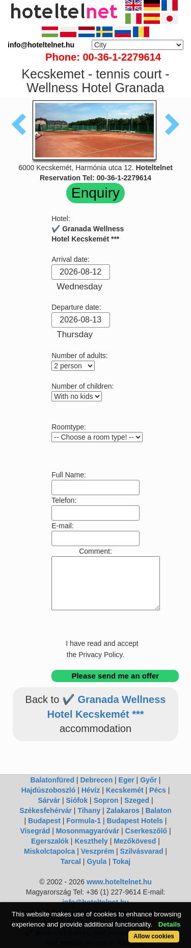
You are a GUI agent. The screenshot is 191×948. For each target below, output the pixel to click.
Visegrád (35, 831)
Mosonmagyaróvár (87, 831)
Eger (126, 780)
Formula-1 (83, 821)
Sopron (106, 800)
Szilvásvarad (141, 851)
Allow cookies (153, 936)
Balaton (158, 810)
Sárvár (49, 800)
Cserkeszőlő (146, 831)
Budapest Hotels (134, 821)
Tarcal (71, 861)
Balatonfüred (52, 780)
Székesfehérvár (45, 810)
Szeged (136, 800)
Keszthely (90, 841)
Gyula (96, 861)
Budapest (44, 821)
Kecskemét (125, 790)
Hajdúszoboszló (48, 790)
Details (169, 924)
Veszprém (97, 851)
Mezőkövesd (135, 841)
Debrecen (96, 780)
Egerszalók (50, 841)
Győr (148, 780)
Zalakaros (123, 810)
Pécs (157, 790)
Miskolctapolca (49, 851)
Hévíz (90, 790)
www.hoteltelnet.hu (119, 882)
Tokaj (122, 861)
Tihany (88, 810)
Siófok (77, 800)
